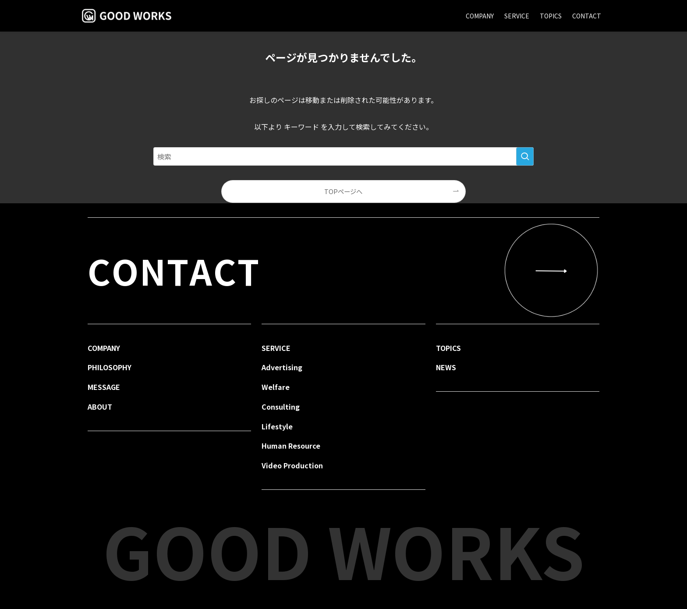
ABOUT (100, 406)
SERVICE (276, 348)
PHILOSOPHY (109, 367)
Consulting (281, 406)
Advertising (282, 367)
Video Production (292, 465)
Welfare (276, 387)
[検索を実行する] (525, 156)
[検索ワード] (343, 156)
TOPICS (448, 348)
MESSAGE (104, 387)
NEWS (446, 367)
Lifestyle (277, 426)
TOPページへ (343, 191)
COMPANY (104, 348)
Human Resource (291, 445)
